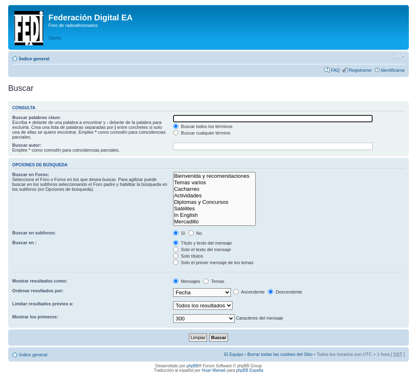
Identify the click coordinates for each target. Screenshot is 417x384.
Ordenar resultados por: (38, 290)
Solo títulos (188, 256)
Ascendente (249, 291)
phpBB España (249, 370)
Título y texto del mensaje (202, 243)
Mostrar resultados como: (39, 280)
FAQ (335, 70)
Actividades (214, 195)
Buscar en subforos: (34, 232)
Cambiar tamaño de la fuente (399, 57)
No (195, 233)
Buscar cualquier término (201, 132)
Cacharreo (214, 189)
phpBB (193, 366)
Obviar (54, 37)
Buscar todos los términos (203, 126)
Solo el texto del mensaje (202, 249)
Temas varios (214, 182)
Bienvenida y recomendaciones (214, 176)
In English (214, 215)
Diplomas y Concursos (214, 202)
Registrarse (360, 70)
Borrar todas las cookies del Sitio (279, 354)
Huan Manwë (214, 370)
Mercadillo (214, 221)
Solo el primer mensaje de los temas (213, 262)
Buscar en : (24, 242)
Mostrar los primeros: (35, 316)
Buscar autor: (27, 145)
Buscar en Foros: (30, 174)
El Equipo (233, 354)
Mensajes (186, 281)
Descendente (285, 291)
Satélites (214, 208)
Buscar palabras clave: (36, 117)
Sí (179, 233)
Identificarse (393, 70)
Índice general (34, 58)
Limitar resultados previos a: (42, 303)
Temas (213, 281)
